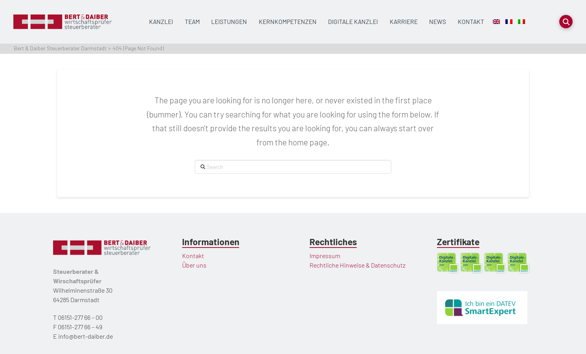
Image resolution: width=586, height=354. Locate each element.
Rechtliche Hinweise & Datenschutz (357, 265)
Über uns (194, 265)
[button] (566, 21)
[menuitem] (496, 22)
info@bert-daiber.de (85, 336)
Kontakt (193, 255)
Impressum (325, 255)
